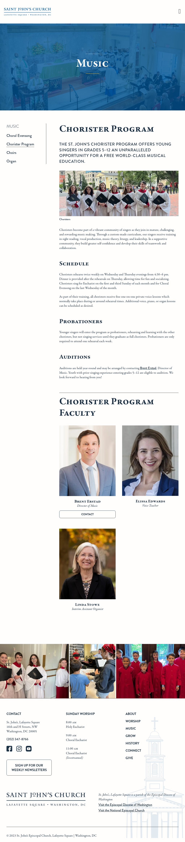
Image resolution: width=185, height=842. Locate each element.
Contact (87, 514)
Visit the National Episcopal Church (121, 810)
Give (129, 757)
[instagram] (21, 750)
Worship (133, 721)
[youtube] (30, 750)
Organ (11, 161)
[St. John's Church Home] (27, 12)
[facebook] (11, 750)
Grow (130, 735)
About (131, 713)
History (132, 743)
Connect (133, 750)
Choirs (11, 152)
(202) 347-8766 (17, 739)
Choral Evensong (19, 135)
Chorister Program (20, 144)
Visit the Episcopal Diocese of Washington (125, 804)
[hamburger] (179, 11)
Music (131, 728)
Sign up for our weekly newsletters (29, 767)
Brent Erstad (148, 368)
